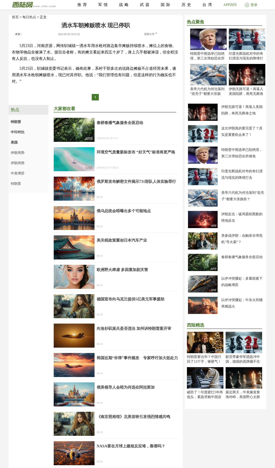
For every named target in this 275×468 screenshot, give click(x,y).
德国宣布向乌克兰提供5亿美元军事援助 (130, 299)
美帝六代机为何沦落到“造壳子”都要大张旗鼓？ (207, 93)
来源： (19, 34)
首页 (15, 17)
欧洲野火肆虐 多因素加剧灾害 (122, 270)
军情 (103, 5)
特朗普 (16, 122)
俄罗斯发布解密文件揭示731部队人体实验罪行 (136, 181)
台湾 (208, 5)
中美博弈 (17, 173)
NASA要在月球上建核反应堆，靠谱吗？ (131, 446)
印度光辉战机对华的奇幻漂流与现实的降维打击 (246, 58)
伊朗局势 (17, 152)
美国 (14, 142)
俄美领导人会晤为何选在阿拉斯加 (126, 387)
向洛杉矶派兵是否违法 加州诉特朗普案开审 (134, 328)
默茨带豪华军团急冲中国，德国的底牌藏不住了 (243, 361)
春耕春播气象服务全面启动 (242, 257)
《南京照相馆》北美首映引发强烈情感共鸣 (133, 417)
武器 (145, 5)
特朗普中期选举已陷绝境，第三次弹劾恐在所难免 (207, 58)
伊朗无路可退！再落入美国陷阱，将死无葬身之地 (246, 93)
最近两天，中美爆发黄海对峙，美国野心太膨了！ (243, 396)
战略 (124, 5)
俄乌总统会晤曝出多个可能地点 (124, 211)
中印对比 (17, 132)
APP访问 (230, 4)
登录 (251, 5)
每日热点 (29, 17)
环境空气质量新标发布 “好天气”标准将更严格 (136, 152)
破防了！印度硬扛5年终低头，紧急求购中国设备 (205, 396)
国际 (166, 5)
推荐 (83, 5)
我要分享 (150, 34)
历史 (187, 5)
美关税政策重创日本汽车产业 (122, 240)
